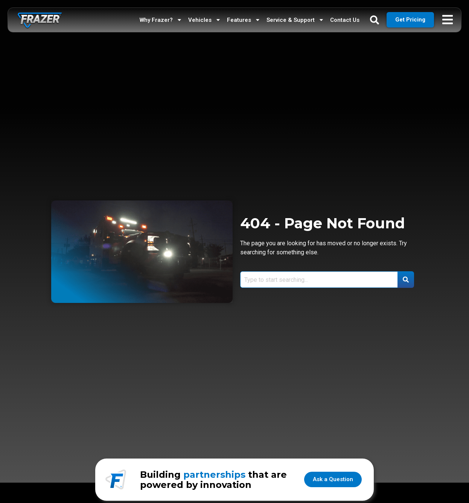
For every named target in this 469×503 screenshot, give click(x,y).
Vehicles (204, 17)
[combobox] (318, 279)
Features (243, 17)
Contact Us (344, 18)
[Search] (405, 279)
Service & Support (295, 17)
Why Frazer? (161, 17)
